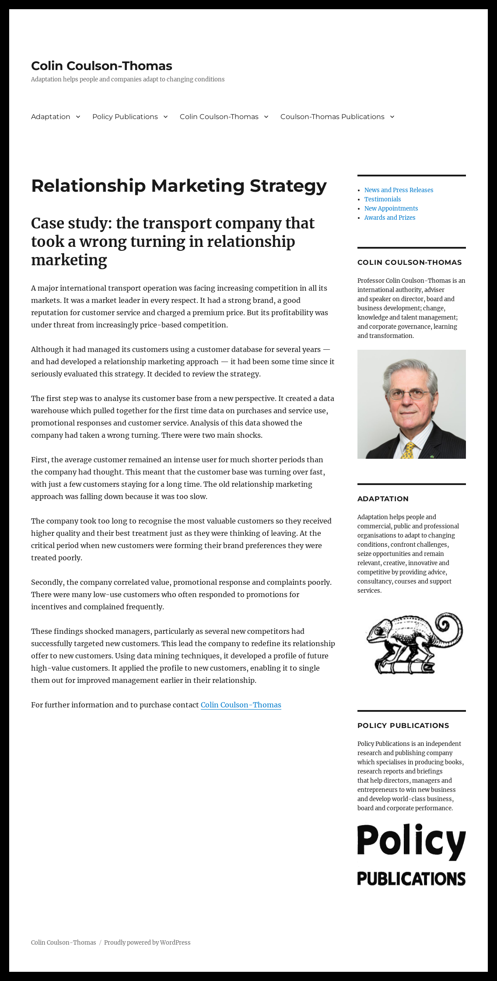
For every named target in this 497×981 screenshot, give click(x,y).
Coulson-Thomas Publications (332, 117)
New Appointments (391, 208)
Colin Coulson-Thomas (101, 65)
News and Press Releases (399, 190)
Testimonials (382, 199)
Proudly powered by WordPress (147, 942)
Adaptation (50, 117)
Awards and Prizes (390, 218)
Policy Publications (125, 117)
